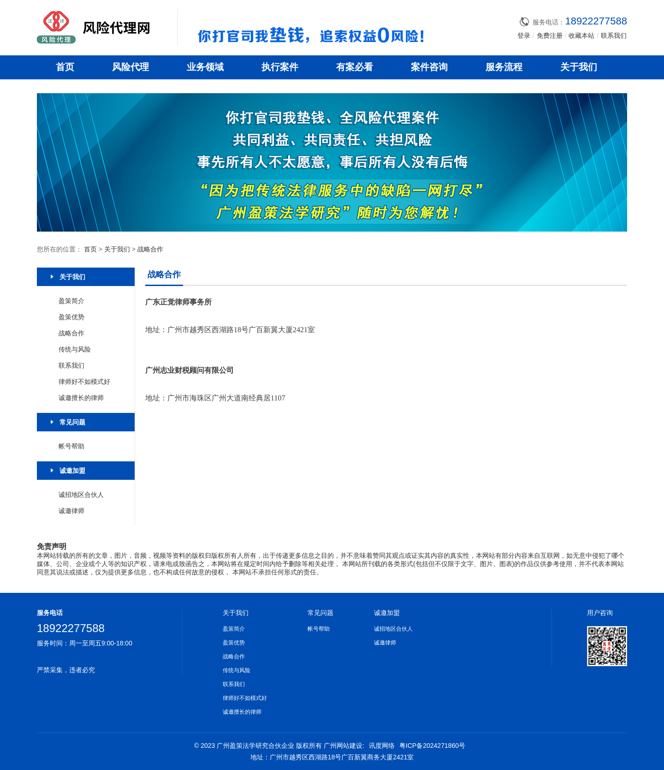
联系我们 (614, 35)
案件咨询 (429, 67)
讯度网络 (382, 745)
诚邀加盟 (387, 612)
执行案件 (279, 67)
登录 (523, 35)
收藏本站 (581, 35)
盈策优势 (71, 317)
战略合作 (150, 249)
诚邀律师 (71, 510)
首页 (65, 67)
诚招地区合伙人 (81, 494)
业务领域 (205, 67)
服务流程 (504, 67)
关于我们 (578, 67)
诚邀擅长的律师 (81, 397)
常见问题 (320, 612)
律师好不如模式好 (84, 381)
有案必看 (354, 67)
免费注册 (550, 35)
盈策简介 (71, 300)
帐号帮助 (71, 446)
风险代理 (130, 67)
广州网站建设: (344, 745)
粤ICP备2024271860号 (432, 745)
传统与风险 (75, 349)
